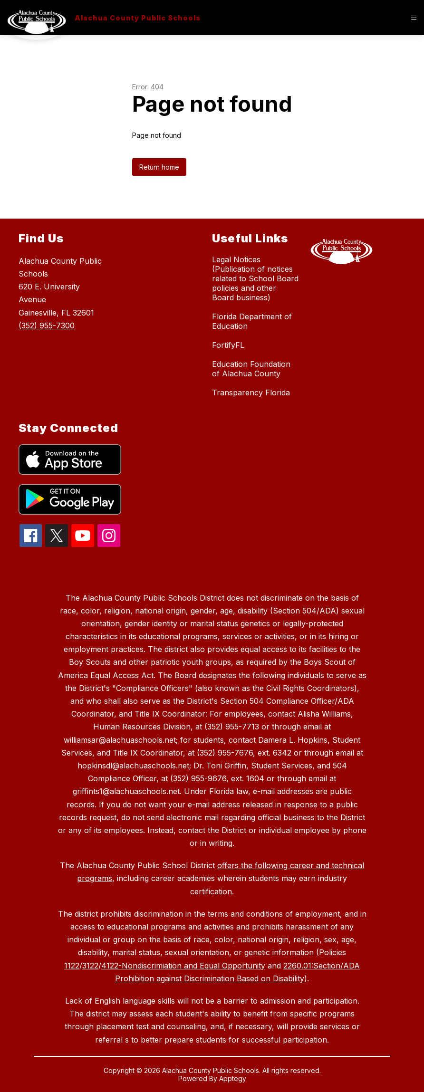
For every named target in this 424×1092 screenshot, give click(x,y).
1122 (71, 965)
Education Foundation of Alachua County (251, 368)
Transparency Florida (251, 392)
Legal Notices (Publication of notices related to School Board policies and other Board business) (255, 278)
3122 (90, 965)
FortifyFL (228, 345)
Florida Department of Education (252, 321)
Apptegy (232, 1078)
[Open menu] (413, 17)
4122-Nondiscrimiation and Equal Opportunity (183, 965)
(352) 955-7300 (47, 325)
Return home (159, 167)
